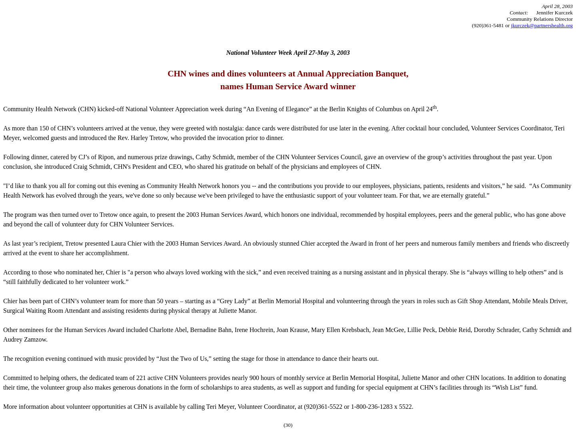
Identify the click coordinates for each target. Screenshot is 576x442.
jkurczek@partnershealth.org (542, 25)
